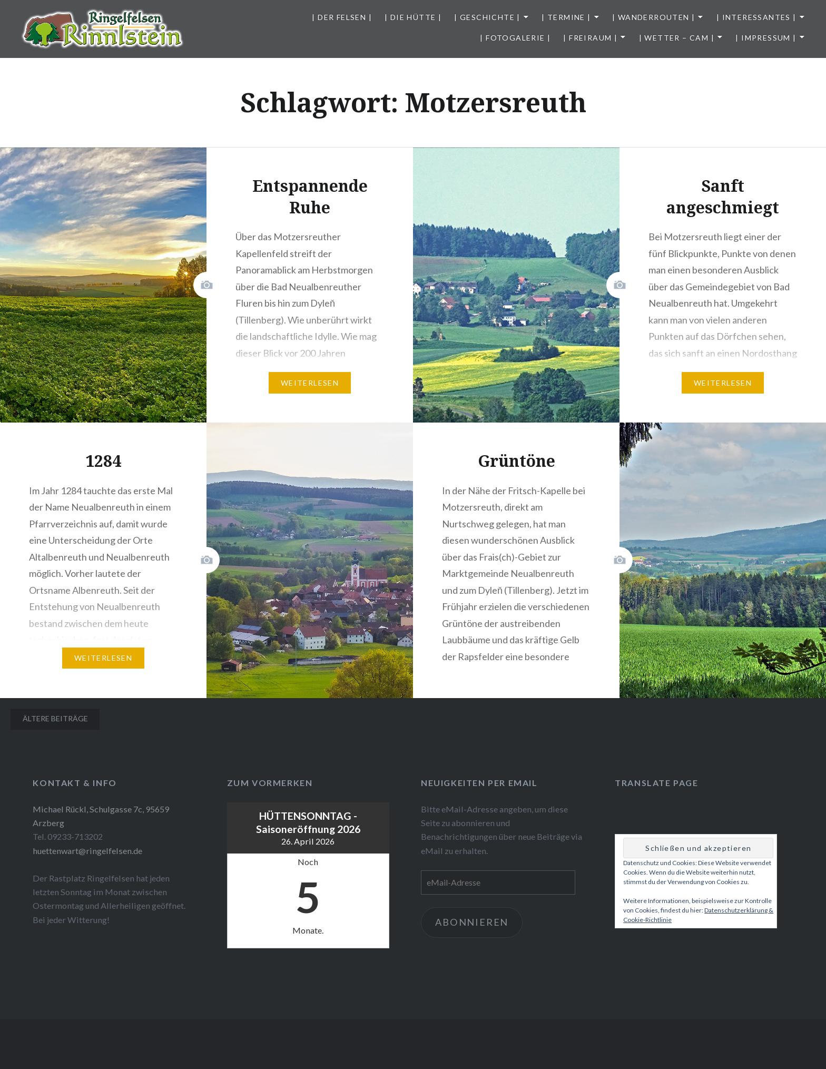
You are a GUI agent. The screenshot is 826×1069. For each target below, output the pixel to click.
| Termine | (566, 17)
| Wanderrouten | (653, 17)
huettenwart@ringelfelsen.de (87, 851)
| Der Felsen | (342, 17)
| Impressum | (765, 37)
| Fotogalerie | (515, 37)
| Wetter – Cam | (676, 37)
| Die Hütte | (413, 17)
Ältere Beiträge (55, 718)
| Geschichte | (487, 17)
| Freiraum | (590, 37)
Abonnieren (471, 922)
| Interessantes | (756, 17)
